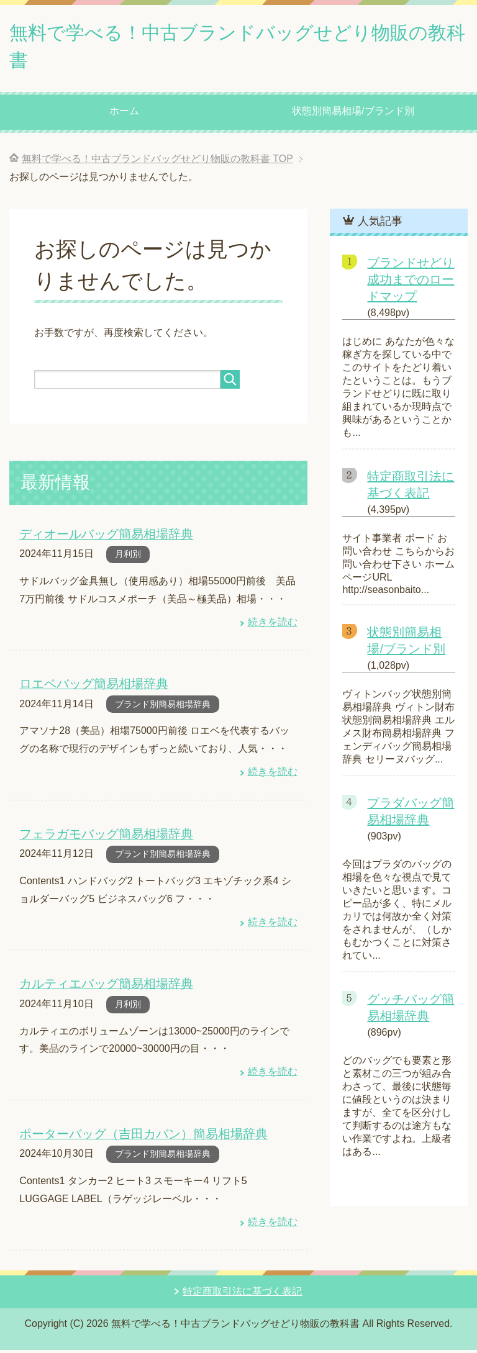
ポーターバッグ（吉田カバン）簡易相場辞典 (137, 1137)
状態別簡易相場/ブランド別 (353, 117)
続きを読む (273, 627)
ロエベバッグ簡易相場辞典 (90, 688)
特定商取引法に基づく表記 (242, 1294)
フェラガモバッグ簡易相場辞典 (101, 838)
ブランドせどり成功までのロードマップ (410, 285)
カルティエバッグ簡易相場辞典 (101, 987)
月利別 (128, 559)
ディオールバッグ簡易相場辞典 (101, 539)
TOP (157, 165)
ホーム (124, 117)
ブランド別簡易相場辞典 (163, 709)
